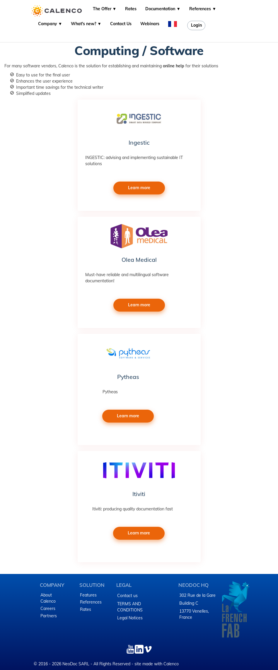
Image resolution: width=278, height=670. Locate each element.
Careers (47, 608)
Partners (48, 615)
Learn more (139, 187)
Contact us (127, 595)
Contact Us (121, 23)
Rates (131, 8)
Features (88, 595)
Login (196, 25)
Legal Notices (130, 618)
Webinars (149, 23)
